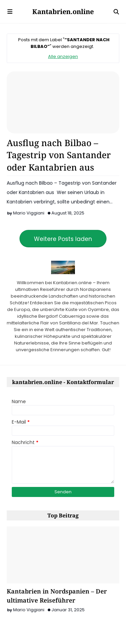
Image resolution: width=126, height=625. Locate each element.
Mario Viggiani (28, 213)
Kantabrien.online (63, 11)
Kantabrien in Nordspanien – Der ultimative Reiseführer (57, 595)
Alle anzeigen (63, 56)
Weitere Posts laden (63, 239)
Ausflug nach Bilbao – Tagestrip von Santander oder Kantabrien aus (59, 155)
